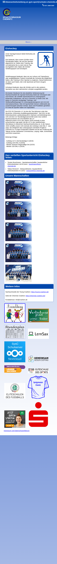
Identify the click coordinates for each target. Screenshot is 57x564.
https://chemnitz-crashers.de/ (35, 296)
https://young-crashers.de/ (40, 292)
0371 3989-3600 (49, 5)
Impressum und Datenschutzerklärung (16, 431)
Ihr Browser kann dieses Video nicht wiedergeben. (38, 15)
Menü (28, 42)
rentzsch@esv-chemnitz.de (35, 171)
